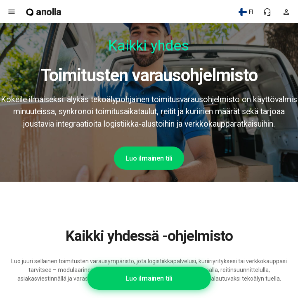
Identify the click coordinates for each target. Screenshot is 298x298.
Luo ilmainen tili (149, 158)
